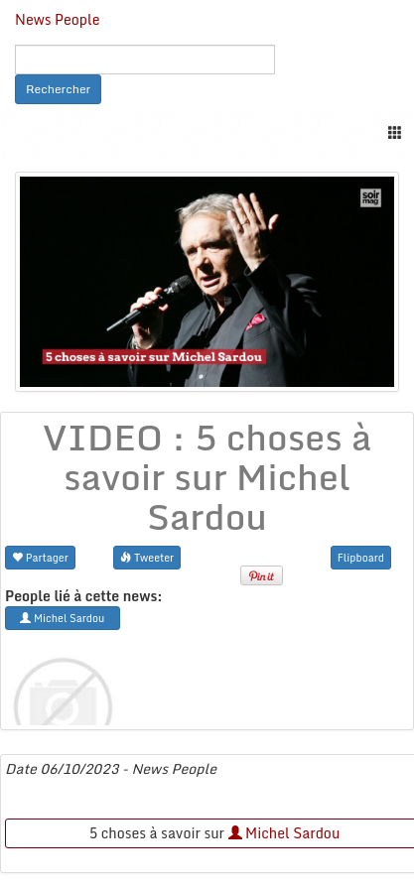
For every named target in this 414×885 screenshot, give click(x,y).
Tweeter (147, 557)
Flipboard (361, 557)
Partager (40, 557)
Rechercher (58, 88)
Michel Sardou (284, 833)
